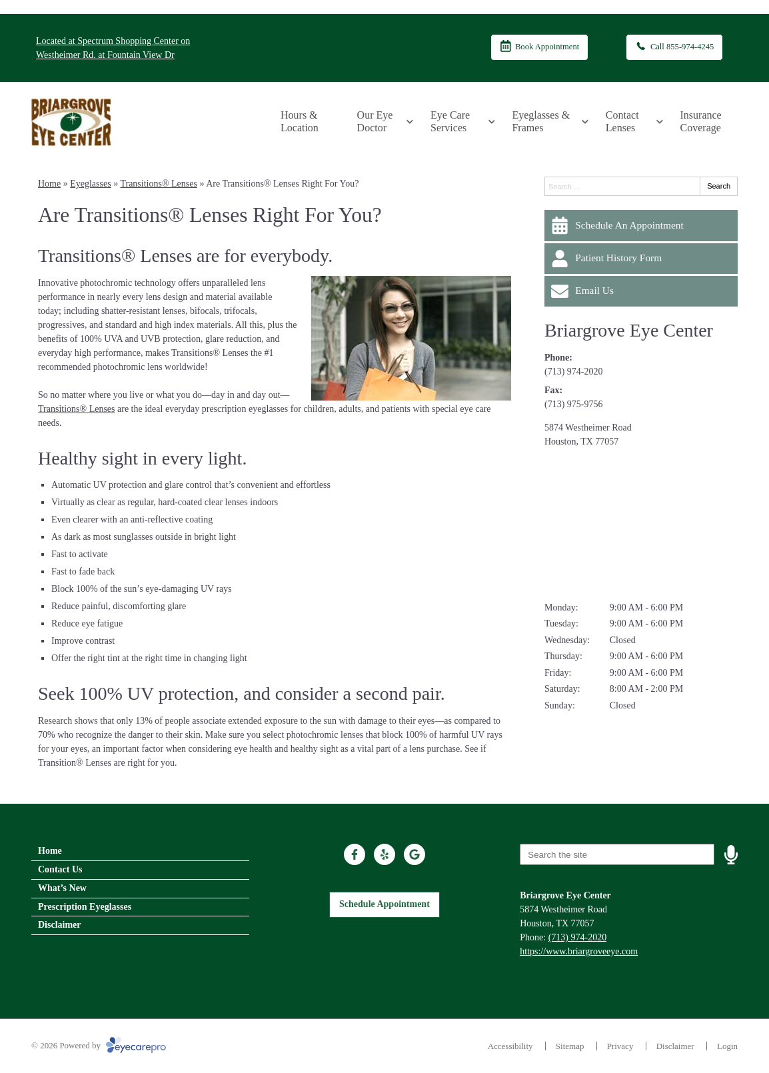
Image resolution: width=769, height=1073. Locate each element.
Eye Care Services (450, 121)
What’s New (62, 888)
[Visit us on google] (414, 854)
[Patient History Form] (641, 258)
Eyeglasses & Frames (541, 121)
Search (718, 186)
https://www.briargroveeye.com (579, 951)
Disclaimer (59, 925)
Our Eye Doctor (375, 121)
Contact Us (60, 869)
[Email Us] (641, 291)
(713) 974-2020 (573, 372)
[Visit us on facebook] (354, 854)
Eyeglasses (90, 184)
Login (727, 1046)
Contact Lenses (622, 121)
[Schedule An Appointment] (641, 225)
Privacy (620, 1046)
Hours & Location (300, 121)
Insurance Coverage (701, 121)
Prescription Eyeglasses (84, 907)
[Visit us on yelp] (384, 854)
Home (49, 184)
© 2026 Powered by (98, 1045)
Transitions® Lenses (158, 184)
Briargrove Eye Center (628, 330)
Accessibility (510, 1046)
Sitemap (570, 1046)
